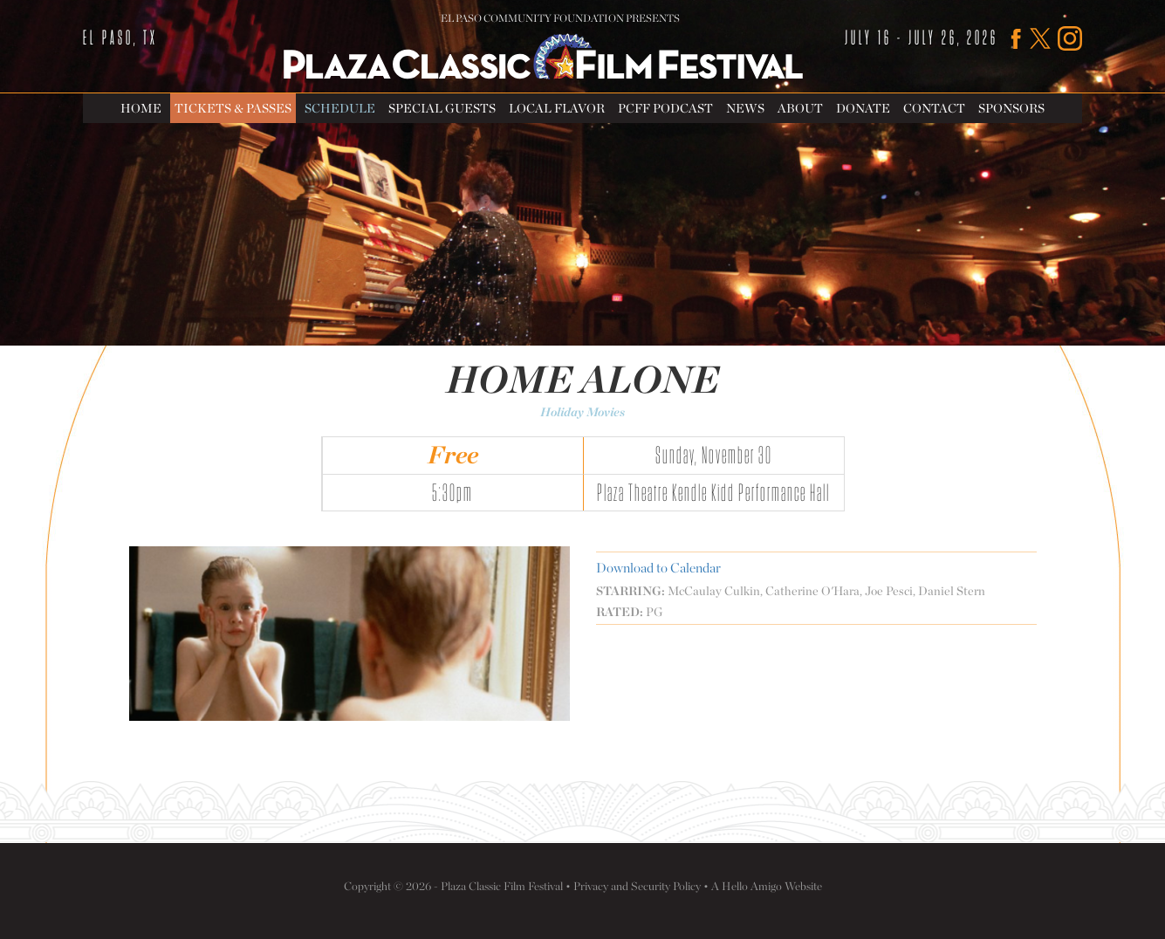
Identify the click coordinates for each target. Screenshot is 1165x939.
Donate (863, 107)
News (745, 107)
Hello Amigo (752, 886)
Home (140, 107)
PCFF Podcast (665, 107)
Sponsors (1011, 107)
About (800, 107)
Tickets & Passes (233, 107)
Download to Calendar (658, 567)
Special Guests (442, 107)
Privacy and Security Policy (637, 886)
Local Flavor (557, 107)
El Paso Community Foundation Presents (560, 18)
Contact (934, 107)
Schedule (340, 107)
